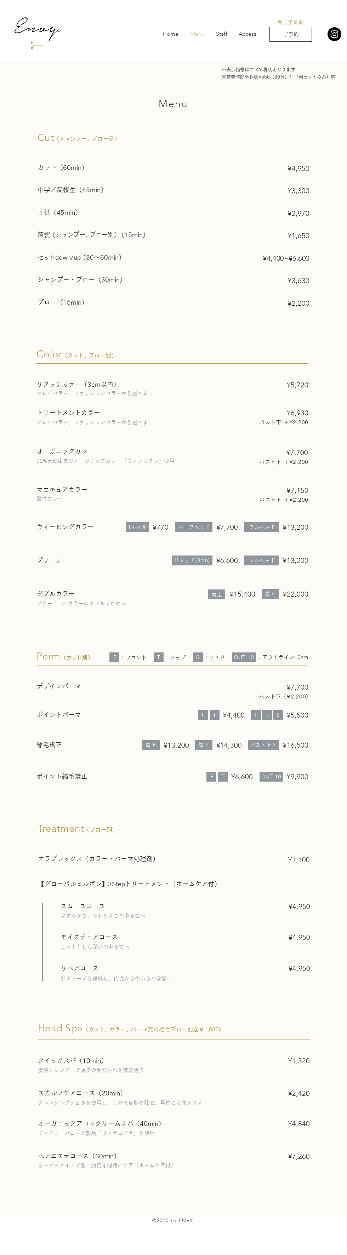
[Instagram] (334, 34)
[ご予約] (290, 34)
